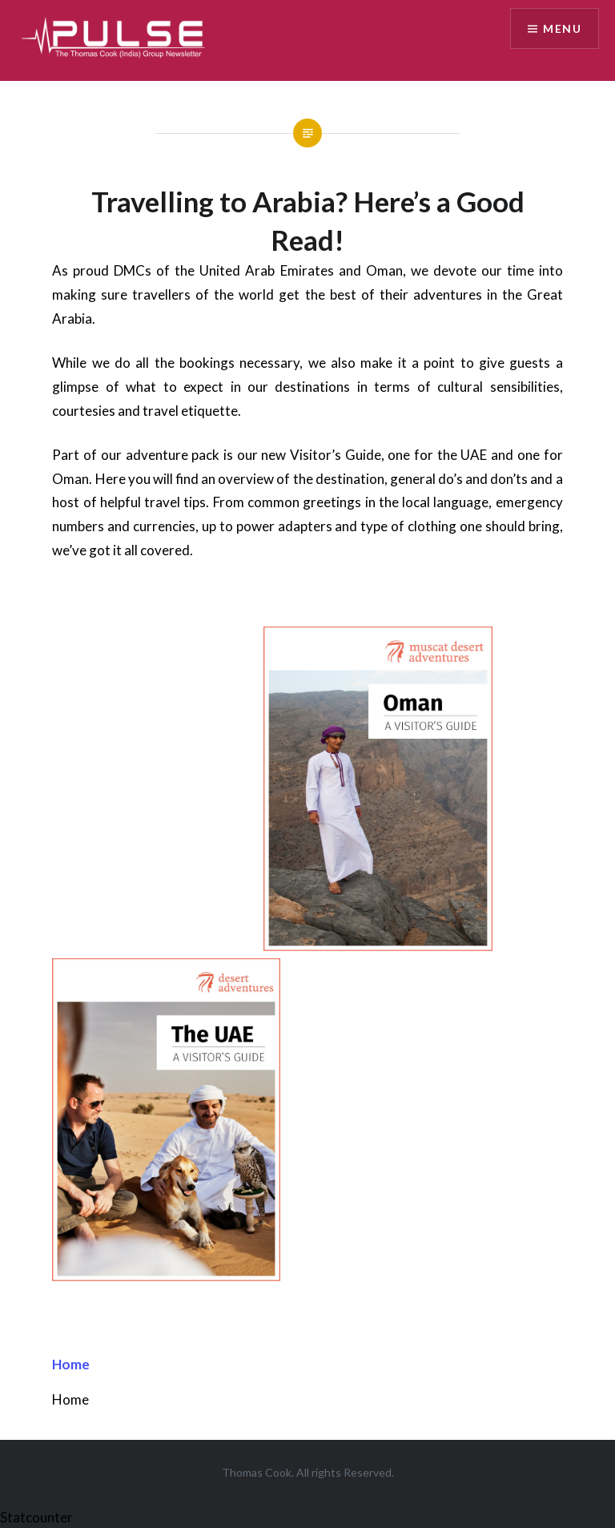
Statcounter (36, 1517)
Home (71, 1364)
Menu (562, 28)
